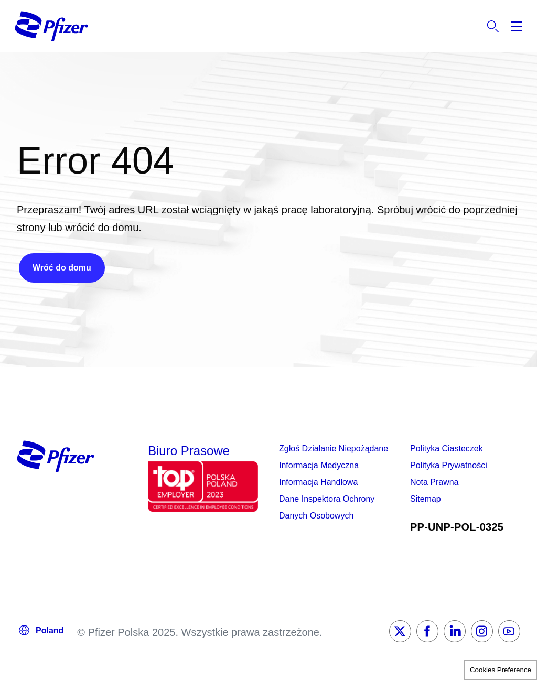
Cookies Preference (500, 670)
